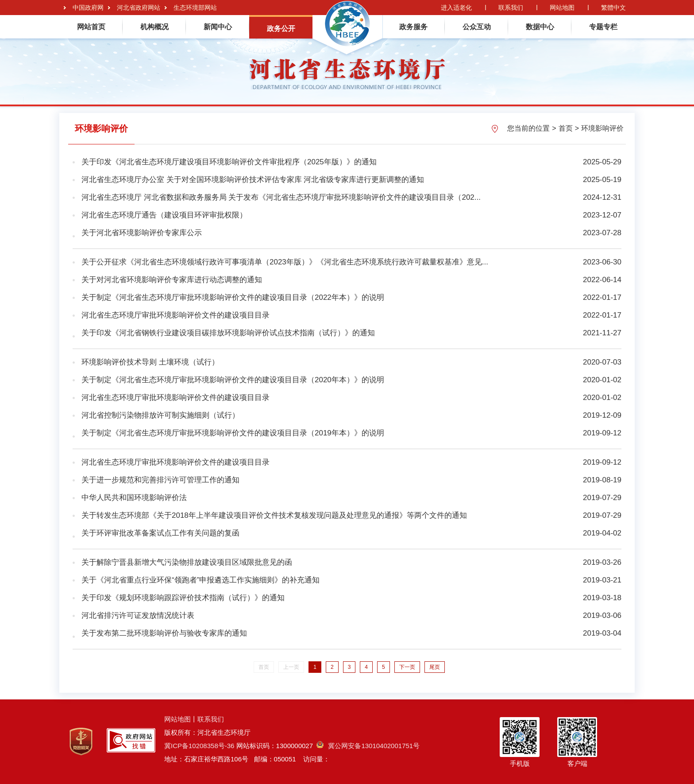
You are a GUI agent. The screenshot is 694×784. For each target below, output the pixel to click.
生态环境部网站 (195, 7)
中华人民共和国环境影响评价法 (134, 497)
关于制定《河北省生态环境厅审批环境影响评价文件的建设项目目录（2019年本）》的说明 (232, 433)
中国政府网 (88, 7)
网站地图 (562, 7)
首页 (566, 128)
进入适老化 (456, 7)
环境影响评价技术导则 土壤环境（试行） (150, 362)
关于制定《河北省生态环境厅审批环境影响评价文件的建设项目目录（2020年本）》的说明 (232, 380)
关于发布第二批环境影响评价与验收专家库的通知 (164, 633)
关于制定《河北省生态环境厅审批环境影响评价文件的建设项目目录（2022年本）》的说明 (232, 297)
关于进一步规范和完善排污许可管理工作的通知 (160, 480)
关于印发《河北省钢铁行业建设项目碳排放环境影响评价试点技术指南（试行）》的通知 (228, 333)
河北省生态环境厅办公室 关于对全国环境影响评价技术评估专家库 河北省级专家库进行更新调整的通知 (252, 179)
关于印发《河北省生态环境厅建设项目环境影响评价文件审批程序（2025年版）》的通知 (229, 162)
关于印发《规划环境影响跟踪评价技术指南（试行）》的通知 (183, 598)
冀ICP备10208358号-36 (199, 745)
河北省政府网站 (138, 7)
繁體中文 (613, 7)
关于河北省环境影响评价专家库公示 (141, 233)
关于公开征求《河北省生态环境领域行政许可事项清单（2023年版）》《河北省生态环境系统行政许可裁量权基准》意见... (284, 262)
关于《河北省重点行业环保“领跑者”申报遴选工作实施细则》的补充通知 (200, 580)
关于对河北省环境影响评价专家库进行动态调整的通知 (171, 280)
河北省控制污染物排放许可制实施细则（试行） (160, 415)
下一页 (407, 667)
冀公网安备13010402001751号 (368, 745)
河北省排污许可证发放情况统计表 (137, 615)
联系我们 (510, 7)
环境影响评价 (602, 128)
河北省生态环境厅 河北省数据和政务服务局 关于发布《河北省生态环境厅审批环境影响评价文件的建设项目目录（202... (281, 197)
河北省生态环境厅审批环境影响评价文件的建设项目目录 (175, 315)
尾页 (434, 667)
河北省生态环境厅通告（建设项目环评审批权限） (164, 215)
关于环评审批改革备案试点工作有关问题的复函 (160, 533)
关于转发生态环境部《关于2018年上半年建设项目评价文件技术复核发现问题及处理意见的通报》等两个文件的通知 (274, 515)
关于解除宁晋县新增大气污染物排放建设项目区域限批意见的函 (186, 562)
